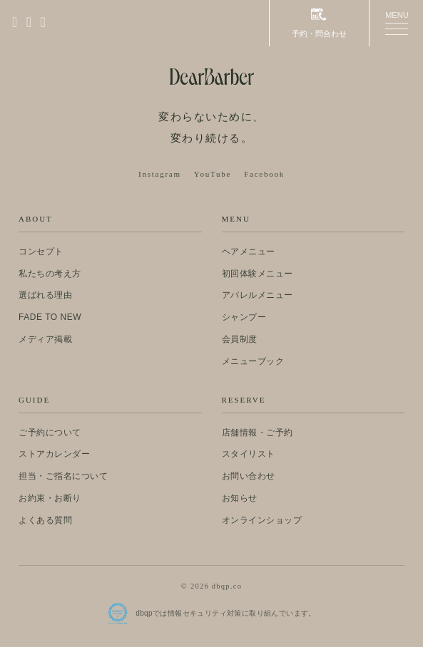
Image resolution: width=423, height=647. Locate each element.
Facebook (264, 174)
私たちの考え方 (50, 274)
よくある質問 (45, 520)
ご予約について (50, 433)
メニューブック (253, 361)
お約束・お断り (50, 498)
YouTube (212, 174)
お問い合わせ (248, 476)
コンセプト (41, 252)
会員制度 (240, 339)
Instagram (159, 174)
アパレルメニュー (257, 295)
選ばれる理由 (45, 295)
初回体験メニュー (257, 274)
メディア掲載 (45, 339)
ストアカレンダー (54, 454)
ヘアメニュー (248, 252)
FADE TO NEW (50, 317)
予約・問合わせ (319, 23)
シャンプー (244, 317)
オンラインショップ (262, 520)
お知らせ (240, 498)
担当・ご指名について (63, 476)
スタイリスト (248, 454)
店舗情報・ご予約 (257, 433)
